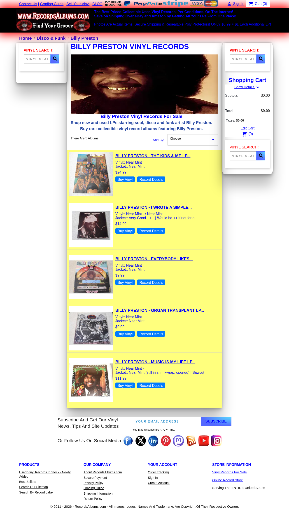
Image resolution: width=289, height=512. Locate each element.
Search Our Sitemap (33, 487)
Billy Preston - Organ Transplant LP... (159, 310)
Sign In (153, 477)
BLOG (97, 4)
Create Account (159, 483)
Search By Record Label (36, 492)
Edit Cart (247, 128)
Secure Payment (95, 477)
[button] (54, 58)
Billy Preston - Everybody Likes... (154, 259)
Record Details (151, 179)
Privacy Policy (93, 483)
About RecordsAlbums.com (103, 472)
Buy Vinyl (125, 179)
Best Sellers (27, 482)
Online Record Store (227, 480)
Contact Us (28, 4)
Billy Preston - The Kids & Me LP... (152, 156)
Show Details (247, 87)
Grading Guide (51, 4)
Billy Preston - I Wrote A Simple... (153, 207)
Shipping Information (98, 493)
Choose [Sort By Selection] (193, 140)
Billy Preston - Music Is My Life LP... (155, 362)
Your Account (162, 465)
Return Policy (93, 498)
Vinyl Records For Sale (229, 472)
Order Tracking (158, 472)
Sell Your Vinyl (77, 4)
